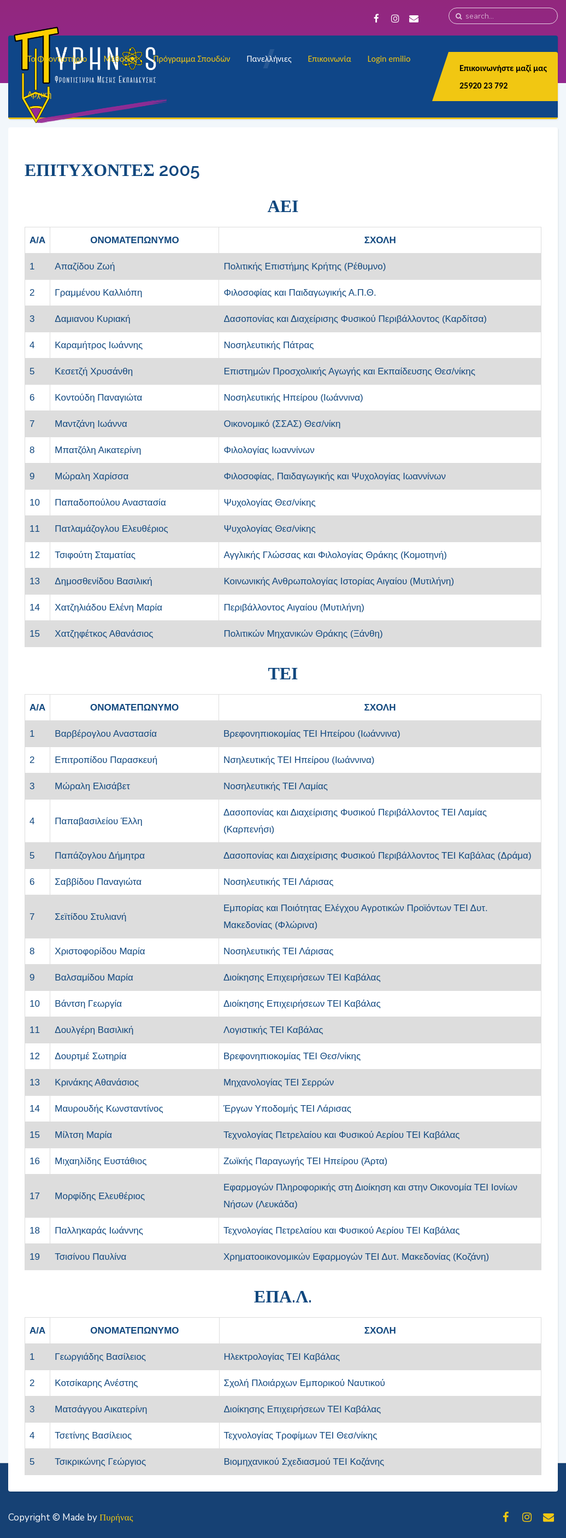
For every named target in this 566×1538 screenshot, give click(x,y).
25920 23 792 (483, 85)
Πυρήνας (116, 1517)
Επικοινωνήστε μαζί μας (503, 68)
